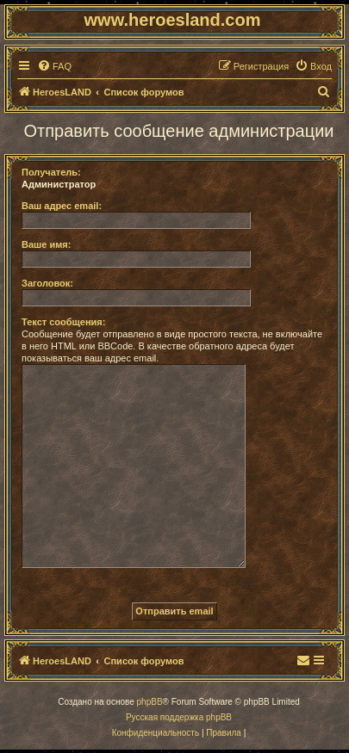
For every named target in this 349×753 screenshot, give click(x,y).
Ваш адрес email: (62, 206)
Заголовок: (47, 283)
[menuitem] (54, 66)
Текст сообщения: (63, 322)
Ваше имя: (46, 244)
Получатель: (51, 172)
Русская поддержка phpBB (179, 717)
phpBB (150, 702)
